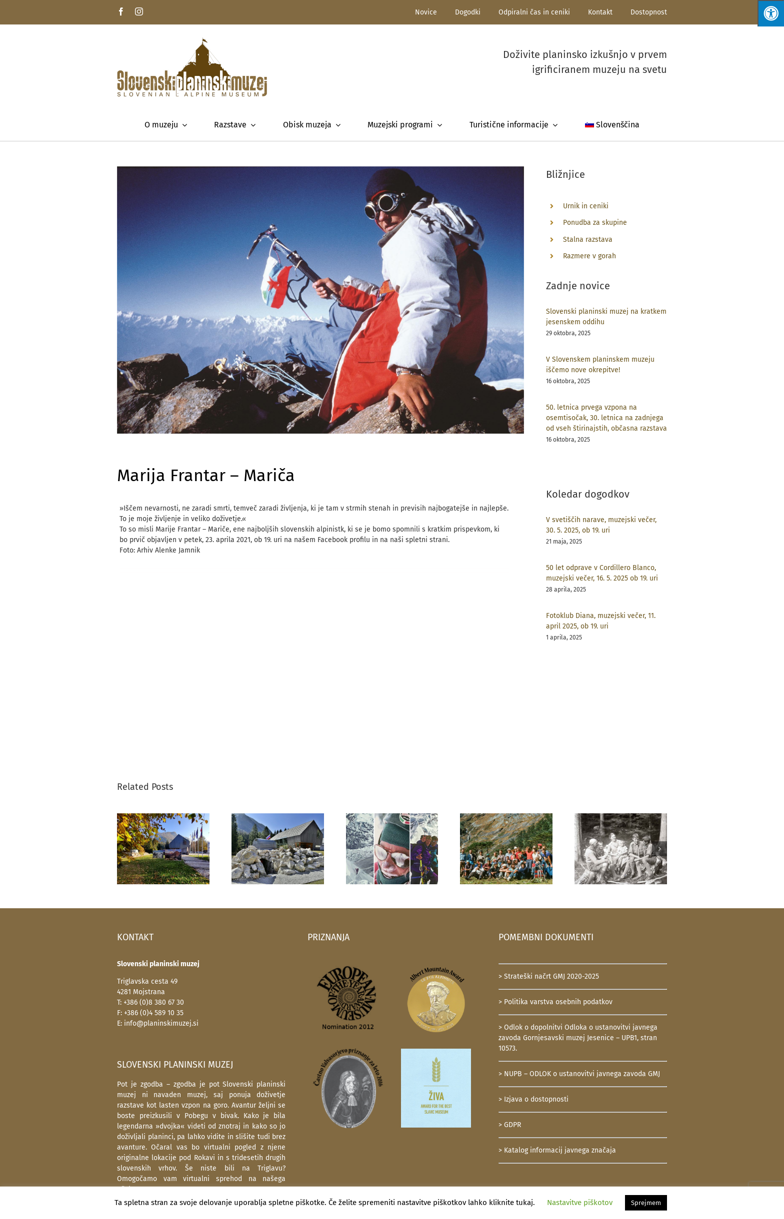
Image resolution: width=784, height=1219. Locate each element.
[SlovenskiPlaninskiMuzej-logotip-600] (192, 40)
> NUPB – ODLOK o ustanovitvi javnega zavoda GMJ (579, 1074)
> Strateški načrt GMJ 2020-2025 (548, 976)
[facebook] (121, 11)
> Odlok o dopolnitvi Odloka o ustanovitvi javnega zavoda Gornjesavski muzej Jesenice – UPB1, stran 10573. (578, 1038)
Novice (426, 12)
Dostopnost (648, 12)
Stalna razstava (587, 239)
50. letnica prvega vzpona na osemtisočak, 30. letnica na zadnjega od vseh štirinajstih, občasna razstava (606, 418)
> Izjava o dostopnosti (533, 1099)
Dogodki (467, 12)
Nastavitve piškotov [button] (579, 1202)
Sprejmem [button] (646, 1203)
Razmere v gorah (589, 256)
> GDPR (509, 1125)
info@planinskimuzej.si (161, 1023)
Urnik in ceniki (585, 206)
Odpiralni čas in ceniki (534, 12)
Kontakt (600, 12)
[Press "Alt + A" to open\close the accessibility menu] (771, 13)
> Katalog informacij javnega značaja (557, 1150)
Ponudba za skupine (595, 222)
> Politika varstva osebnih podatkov (555, 1002)
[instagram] (139, 11)
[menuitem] (612, 125)
